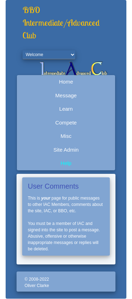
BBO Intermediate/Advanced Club (61, 23)
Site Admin (66, 150)
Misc (66, 136)
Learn (66, 109)
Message (66, 95)
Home (66, 82)
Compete (66, 123)
